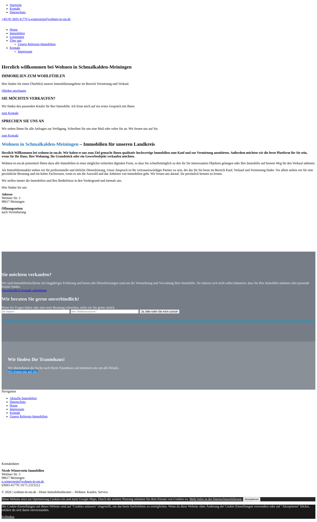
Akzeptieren (252, 499)
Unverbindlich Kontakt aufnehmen (24, 290)
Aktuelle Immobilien (23, 398)
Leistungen (17, 37)
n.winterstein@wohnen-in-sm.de (49, 19)
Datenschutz (18, 12)
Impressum (25, 51)
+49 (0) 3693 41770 (14, 19)
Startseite (16, 5)
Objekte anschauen (14, 90)
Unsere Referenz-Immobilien (37, 44)
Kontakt (15, 8)
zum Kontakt (10, 113)
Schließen (8, 517)
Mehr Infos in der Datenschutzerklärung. (215, 499)
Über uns (15, 40)
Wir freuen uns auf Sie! (23, 371)
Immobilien (17, 33)
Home (14, 29)
